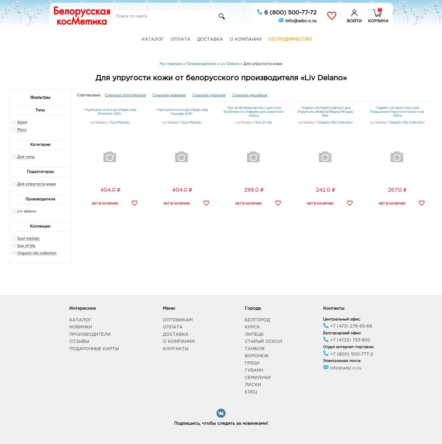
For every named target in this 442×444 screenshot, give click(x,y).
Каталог (153, 39)
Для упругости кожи (36, 184)
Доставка (210, 39)
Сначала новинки (169, 95)
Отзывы (79, 341)
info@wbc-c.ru (297, 20)
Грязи (252, 363)
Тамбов (255, 349)
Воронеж (256, 356)
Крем (22, 122)
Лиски (253, 385)
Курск (252, 327)
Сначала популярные (125, 95)
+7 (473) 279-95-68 (347, 326)
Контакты (175, 349)
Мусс (22, 129)
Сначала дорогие (209, 95)
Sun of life (26, 246)
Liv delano (24, 211)
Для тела (25, 157)
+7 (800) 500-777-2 (348, 354)
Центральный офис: (341, 319)
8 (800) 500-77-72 (287, 12)
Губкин (254, 370)
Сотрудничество (290, 39)
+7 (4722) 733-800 (346, 340)
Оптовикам (178, 320)
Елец (251, 392)
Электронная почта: (342, 361)
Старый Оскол (263, 341)
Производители (90, 334)
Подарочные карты (94, 349)
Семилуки (258, 378)
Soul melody (28, 238)
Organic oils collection (37, 253)
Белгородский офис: (342, 333)
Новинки (80, 327)
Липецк (254, 334)
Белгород (257, 320)
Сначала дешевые (249, 95)
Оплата (180, 39)
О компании (246, 39)
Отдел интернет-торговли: (348, 347)
